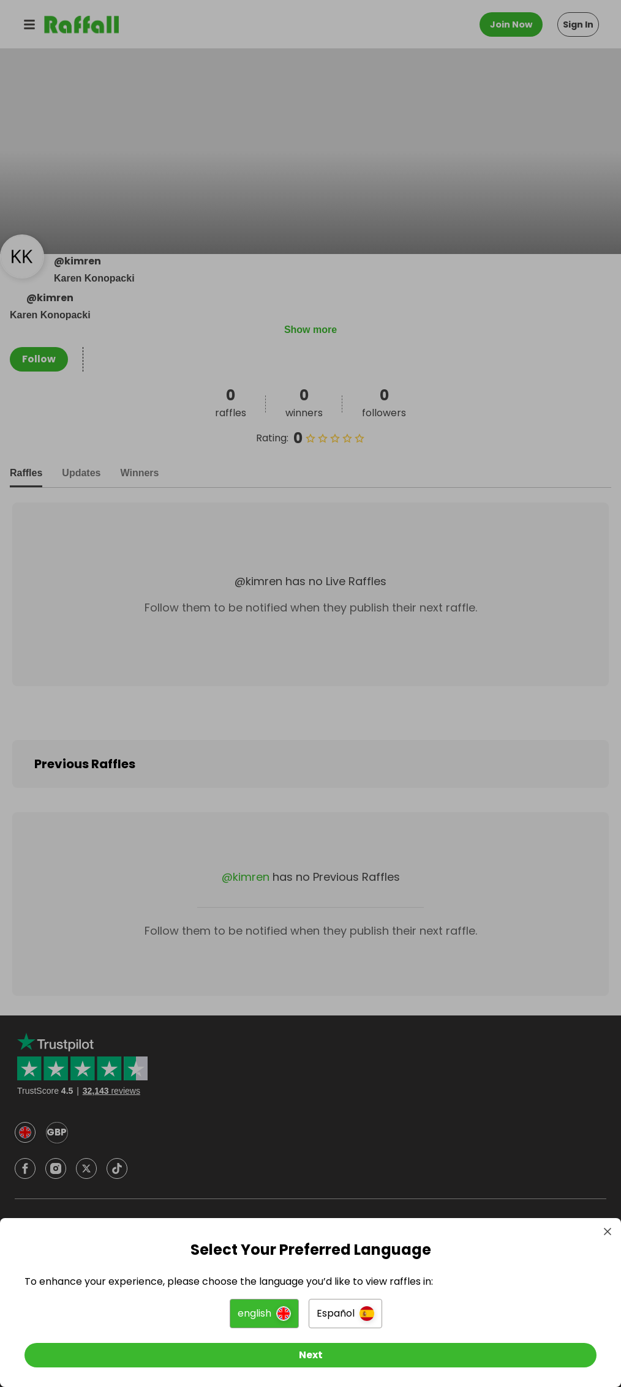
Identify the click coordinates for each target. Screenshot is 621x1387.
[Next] (310, 1355)
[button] (264, 1313)
